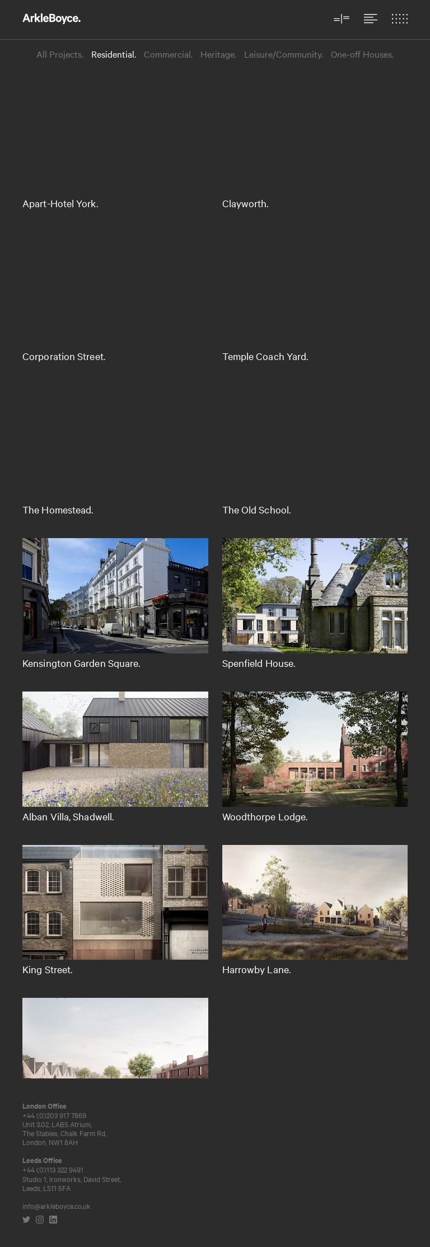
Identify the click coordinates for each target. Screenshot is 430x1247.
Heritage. (218, 54)
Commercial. (168, 54)
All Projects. (59, 54)
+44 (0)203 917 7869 (54, 1114)
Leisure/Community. (283, 54)
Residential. (113, 54)
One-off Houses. (362, 54)
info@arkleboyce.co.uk (56, 1205)
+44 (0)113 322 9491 (52, 1169)
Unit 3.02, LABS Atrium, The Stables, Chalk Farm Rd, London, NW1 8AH (64, 1132)
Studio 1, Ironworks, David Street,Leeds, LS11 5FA (71, 1183)
